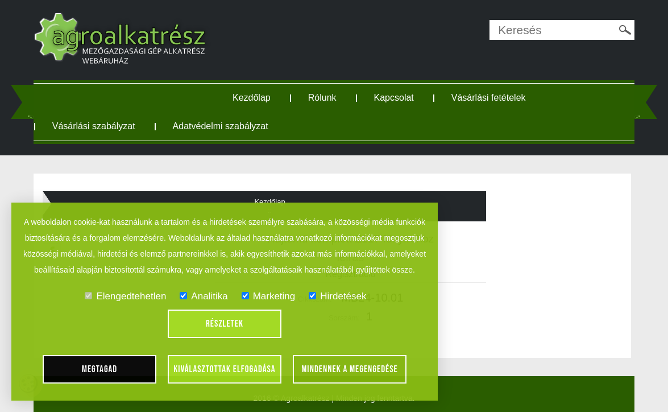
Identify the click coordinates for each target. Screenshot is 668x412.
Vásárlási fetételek (488, 97)
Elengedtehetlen (125, 296)
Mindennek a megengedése (349, 369)
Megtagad (100, 369)
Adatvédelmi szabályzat (220, 126)
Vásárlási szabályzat (93, 126)
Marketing (269, 296)
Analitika (203, 296)
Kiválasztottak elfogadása (224, 369)
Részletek (224, 323)
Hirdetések (337, 296)
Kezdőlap (252, 97)
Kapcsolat (394, 97)
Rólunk (322, 97)
